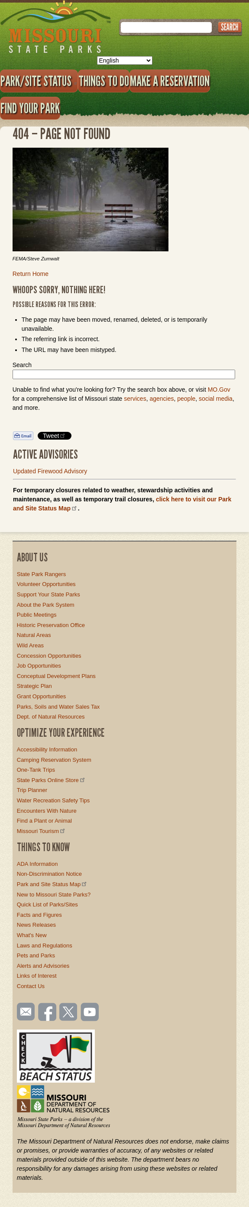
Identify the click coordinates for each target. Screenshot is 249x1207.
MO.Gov (219, 389)
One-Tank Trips (36, 770)
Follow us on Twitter (67, 1012)
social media (216, 398)
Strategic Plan (34, 686)
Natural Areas (34, 635)
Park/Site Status (39, 81)
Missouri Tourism (41, 831)
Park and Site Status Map (52, 884)
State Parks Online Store (51, 780)
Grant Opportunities (41, 696)
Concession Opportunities (49, 656)
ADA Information (37, 864)
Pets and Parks (36, 955)
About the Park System (45, 605)
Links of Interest (37, 976)
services (135, 398)
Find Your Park (30, 108)
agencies (161, 398)
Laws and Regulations (44, 945)
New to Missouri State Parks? (54, 894)
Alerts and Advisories (43, 966)
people (186, 398)
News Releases (36, 925)
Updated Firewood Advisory (50, 471)
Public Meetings (37, 614)
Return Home (31, 273)
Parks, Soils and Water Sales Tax (58, 706)
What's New (32, 935)
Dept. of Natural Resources (51, 716)
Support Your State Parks (48, 594)
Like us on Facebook (47, 1012)
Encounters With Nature (47, 811)
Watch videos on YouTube (90, 1012)
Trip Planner (32, 790)
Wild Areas (30, 645)
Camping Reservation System (54, 760)
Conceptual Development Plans (56, 676)
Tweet (54, 435)
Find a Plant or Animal (44, 820)
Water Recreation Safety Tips (53, 800)
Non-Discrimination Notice (49, 874)
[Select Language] (124, 60)
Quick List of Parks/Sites (47, 904)
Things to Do (103, 81)
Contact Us (31, 986)
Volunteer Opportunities (46, 584)
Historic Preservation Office (51, 625)
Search (22, 364)
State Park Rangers (41, 574)
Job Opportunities (39, 665)
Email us (24, 1012)
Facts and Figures (39, 915)
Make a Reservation (170, 81)
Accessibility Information (47, 749)
